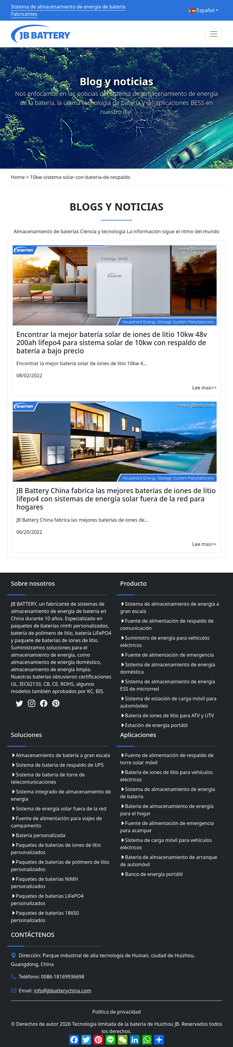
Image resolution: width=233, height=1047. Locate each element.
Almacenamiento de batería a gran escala (60, 755)
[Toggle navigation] (213, 34)
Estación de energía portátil (153, 725)
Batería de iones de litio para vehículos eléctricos (166, 776)
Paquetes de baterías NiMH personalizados (44, 883)
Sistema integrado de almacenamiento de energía (61, 795)
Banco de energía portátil (151, 874)
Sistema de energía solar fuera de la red (58, 808)
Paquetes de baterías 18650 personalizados (45, 917)
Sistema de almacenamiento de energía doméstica (167, 668)
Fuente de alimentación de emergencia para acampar (167, 827)
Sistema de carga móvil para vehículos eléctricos (166, 844)
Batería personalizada (38, 835)
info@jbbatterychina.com (62, 990)
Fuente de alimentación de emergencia (167, 654)
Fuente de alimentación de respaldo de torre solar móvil (167, 759)
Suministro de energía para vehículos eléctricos (164, 641)
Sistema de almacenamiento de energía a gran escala (169, 607)
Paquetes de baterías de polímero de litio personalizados (60, 866)
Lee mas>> (204, 387)
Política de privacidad (116, 1011)
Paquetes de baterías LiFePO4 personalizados (47, 900)
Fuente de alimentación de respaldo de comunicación (167, 624)
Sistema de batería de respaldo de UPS (57, 765)
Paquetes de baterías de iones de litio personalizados (56, 849)
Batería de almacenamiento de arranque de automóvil (168, 861)
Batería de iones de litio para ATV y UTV (167, 715)
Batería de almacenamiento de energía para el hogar (167, 810)
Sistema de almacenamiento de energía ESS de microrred (167, 685)
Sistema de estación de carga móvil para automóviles (168, 702)
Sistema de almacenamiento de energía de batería (167, 793)
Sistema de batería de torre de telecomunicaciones (48, 778)
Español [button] (201, 10)
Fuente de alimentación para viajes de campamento (56, 822)
